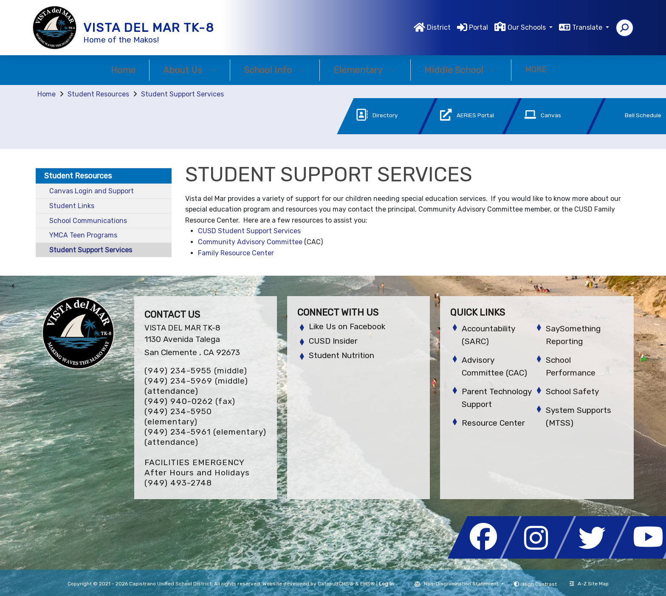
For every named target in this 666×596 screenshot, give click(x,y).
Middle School (460, 70)
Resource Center (493, 423)
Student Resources (98, 94)
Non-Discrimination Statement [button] (462, 584)
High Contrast (540, 584)
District (439, 27)
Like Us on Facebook (347, 326)
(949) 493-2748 (178, 483)
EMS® (367, 584)
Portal (478, 27)
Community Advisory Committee (250, 242)
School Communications (88, 221)
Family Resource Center (236, 253)
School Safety (572, 391)
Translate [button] (588, 27)
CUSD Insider (333, 341)
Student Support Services (182, 94)
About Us (189, 70)
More (540, 69)
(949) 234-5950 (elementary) (178, 417)
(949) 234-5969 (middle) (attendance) (196, 386)
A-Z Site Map (589, 584)
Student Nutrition (341, 355)
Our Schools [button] (527, 27)
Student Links (71, 206)
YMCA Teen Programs (83, 235)
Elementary (365, 70)
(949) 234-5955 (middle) (195, 371)
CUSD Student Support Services (249, 231)
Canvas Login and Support (91, 191)
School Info (275, 70)
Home (123, 70)
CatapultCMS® (336, 584)
